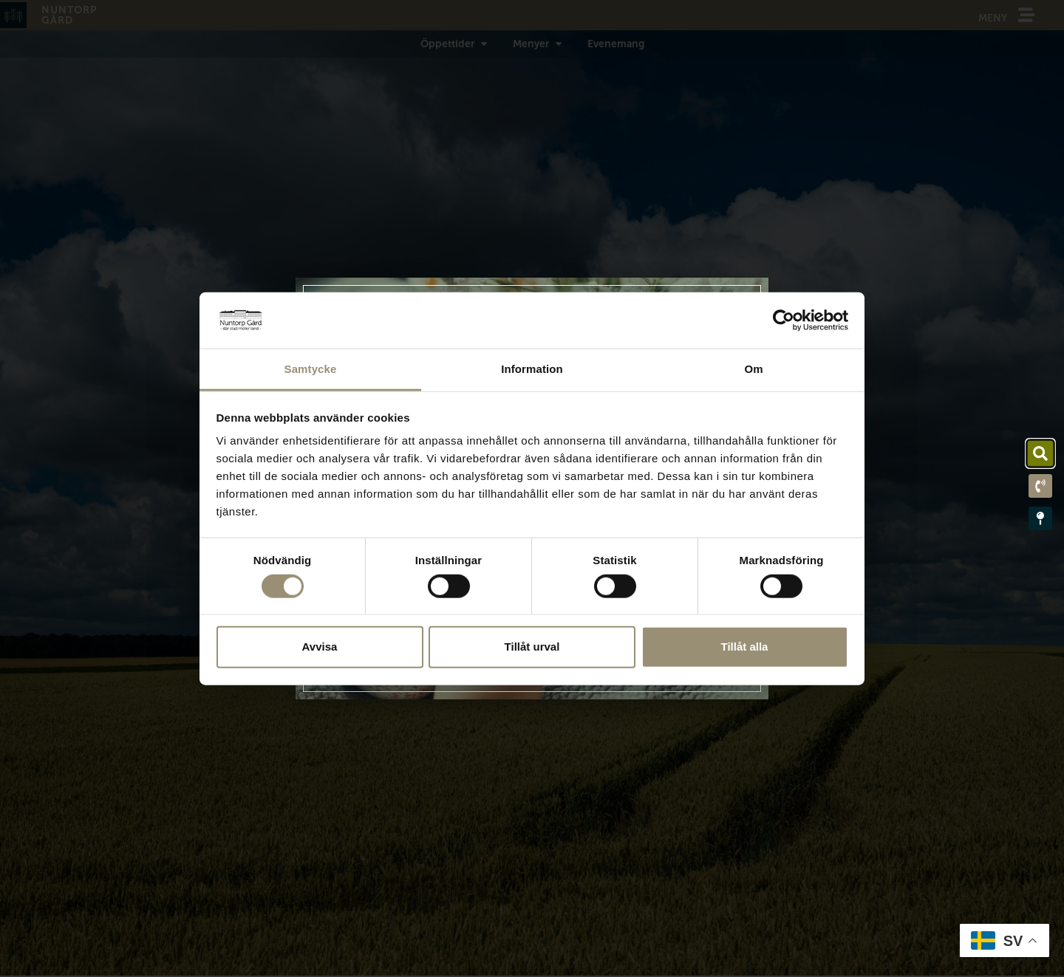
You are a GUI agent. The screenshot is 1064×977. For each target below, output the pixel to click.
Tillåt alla (744, 646)
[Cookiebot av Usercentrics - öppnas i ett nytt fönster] (783, 320)
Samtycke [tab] (310, 369)
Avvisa (320, 646)
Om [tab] (753, 369)
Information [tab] (532, 369)
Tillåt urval (532, 646)
